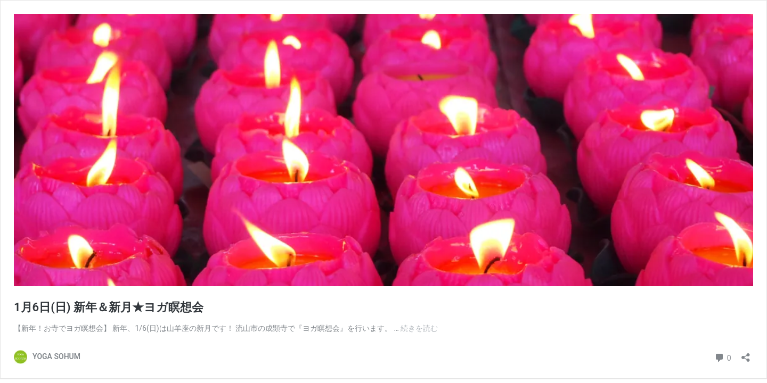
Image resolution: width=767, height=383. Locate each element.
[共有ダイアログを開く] (745, 354)
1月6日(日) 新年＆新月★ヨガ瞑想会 (108, 307)
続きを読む (419, 328)
